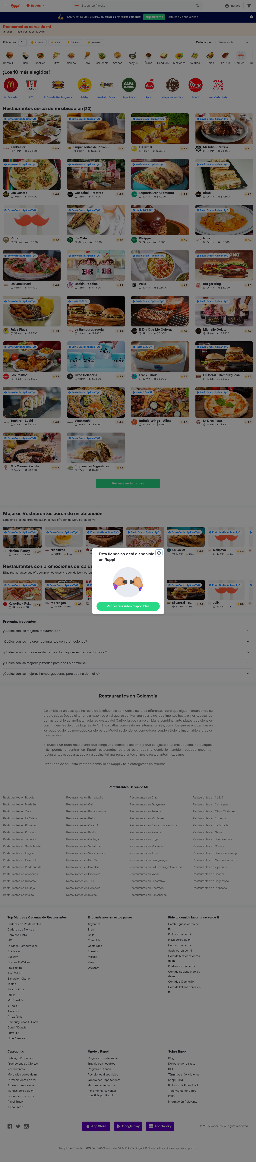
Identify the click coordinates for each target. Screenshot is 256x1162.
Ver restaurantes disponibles (128, 606)
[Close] (159, 553)
